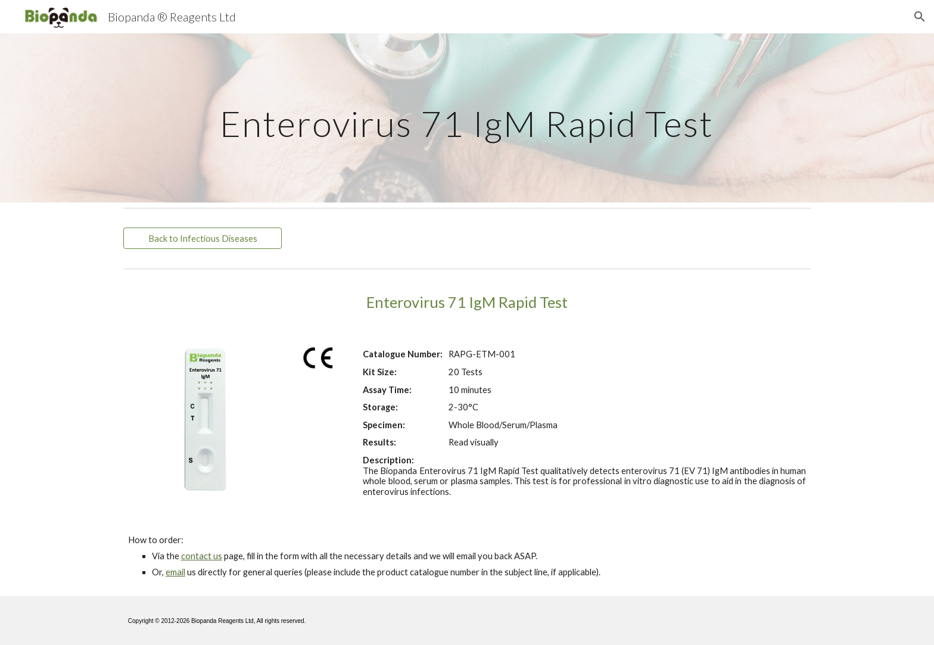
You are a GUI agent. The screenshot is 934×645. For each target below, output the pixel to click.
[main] (467, 118)
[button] (919, 16)
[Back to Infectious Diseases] (202, 238)
